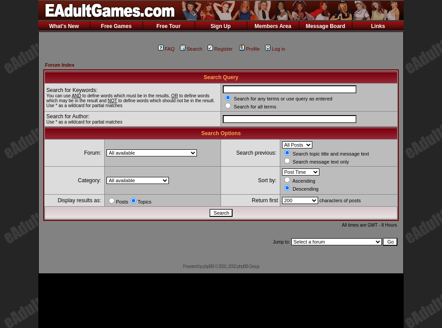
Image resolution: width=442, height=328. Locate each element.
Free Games (116, 26)
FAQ (166, 49)
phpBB (208, 266)
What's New (64, 26)
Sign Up (220, 26)
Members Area (272, 26)
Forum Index (59, 65)
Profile (249, 49)
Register (220, 49)
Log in (275, 49)
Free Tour (168, 26)
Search (191, 49)
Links (378, 26)
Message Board (325, 26)
